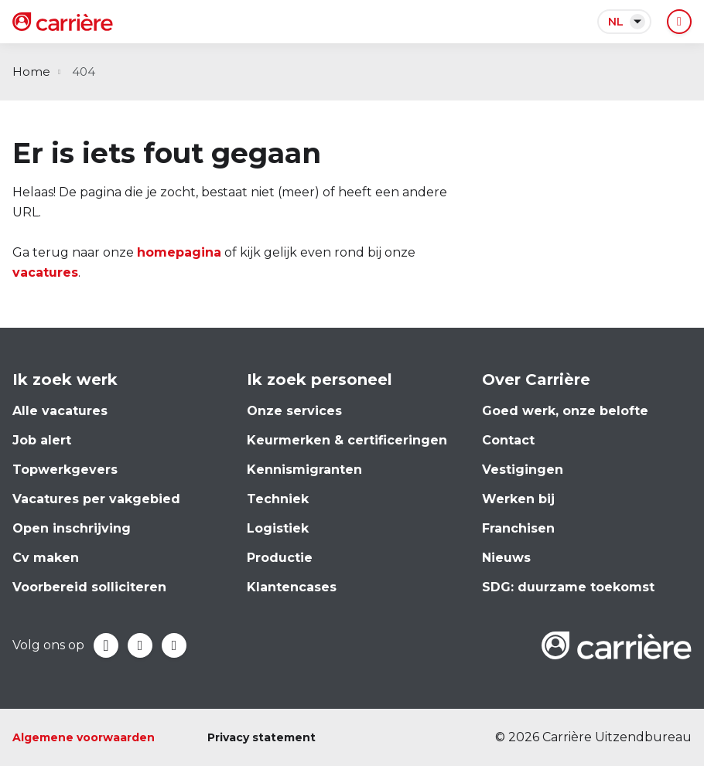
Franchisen (518, 528)
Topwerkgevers (65, 469)
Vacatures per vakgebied (96, 499)
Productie (280, 557)
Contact (508, 440)
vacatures (45, 272)
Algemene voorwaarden (83, 737)
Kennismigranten (304, 469)
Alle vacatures (60, 410)
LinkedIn (140, 645)
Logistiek (278, 528)
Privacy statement (261, 737)
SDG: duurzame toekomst (568, 587)
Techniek (278, 499)
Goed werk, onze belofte (565, 410)
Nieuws (506, 557)
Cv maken (45, 557)
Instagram (174, 645)
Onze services (294, 410)
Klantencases (292, 587)
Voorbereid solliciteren (89, 587)
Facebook (106, 645)
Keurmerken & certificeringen (347, 440)
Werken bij (518, 499)
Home (31, 71)
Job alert (41, 440)
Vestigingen (522, 469)
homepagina (179, 252)
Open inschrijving (71, 528)
